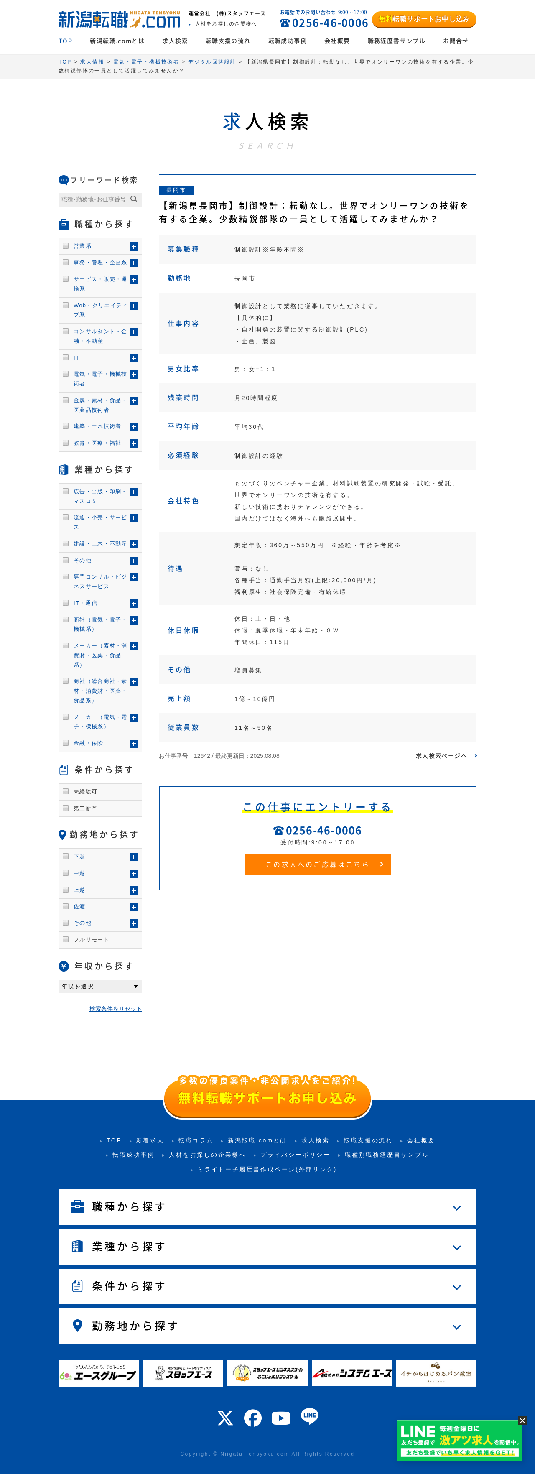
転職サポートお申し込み (424, 19)
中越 (80, 873)
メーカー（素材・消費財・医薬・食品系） (100, 655)
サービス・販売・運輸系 (100, 284)
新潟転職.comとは (117, 41)
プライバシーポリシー (295, 1154)
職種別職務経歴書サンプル (387, 1154)
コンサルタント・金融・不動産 (100, 336)
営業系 (83, 246)
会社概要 (337, 41)
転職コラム (196, 1140)
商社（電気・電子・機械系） (100, 624)
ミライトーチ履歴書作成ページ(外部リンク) (267, 1169)
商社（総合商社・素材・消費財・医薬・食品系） (100, 691)
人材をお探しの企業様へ (207, 1154)
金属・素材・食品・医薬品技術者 (100, 405)
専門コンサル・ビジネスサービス (100, 581)
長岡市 (176, 190)
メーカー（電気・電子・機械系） (100, 722)
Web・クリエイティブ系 (101, 310)
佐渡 (80, 906)
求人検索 (175, 41)
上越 (80, 890)
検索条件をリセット (115, 1008)
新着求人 (150, 1140)
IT (76, 357)
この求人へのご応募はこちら (317, 864)
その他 (83, 560)
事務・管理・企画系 (100, 262)
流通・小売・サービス (100, 522)
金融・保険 (89, 743)
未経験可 (85, 791)
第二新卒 (85, 808)
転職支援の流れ (228, 41)
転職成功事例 (287, 41)
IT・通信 (85, 603)
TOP (65, 41)
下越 (80, 856)
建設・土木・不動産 (100, 544)
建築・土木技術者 (97, 426)
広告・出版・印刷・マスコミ (100, 496)
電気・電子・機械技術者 (100, 379)
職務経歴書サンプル (397, 41)
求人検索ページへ (441, 756)
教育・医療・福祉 (97, 443)
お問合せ (456, 41)
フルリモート (92, 939)
